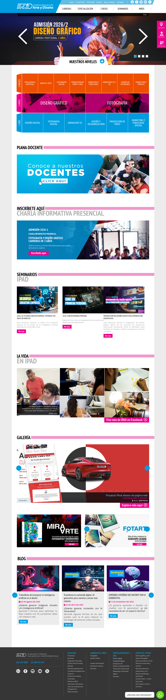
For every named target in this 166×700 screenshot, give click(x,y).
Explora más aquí (134, 505)
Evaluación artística (96, 666)
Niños (141, 8)
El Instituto (80, 2)
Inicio (72, 2)
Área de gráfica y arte (143, 656)
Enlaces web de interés (75, 663)
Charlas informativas (97, 663)
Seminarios (122, 8)
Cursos (104, 8)
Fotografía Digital (119, 661)
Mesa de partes (73, 692)
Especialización (85, 8)
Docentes (71, 658)
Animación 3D (117, 664)
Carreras (66, 8)
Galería (99, 2)
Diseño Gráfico (95, 658)
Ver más (23, 621)
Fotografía (93, 656)
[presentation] (18, 468)
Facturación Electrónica (75, 684)
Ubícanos (71, 674)
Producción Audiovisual (121, 669)
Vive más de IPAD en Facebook (126, 420)
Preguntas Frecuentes (75, 661)
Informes (120, 2)
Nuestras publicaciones (75, 668)
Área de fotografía (142, 658)
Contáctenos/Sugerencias (76, 671)
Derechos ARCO (73, 681)
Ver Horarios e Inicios (143, 684)
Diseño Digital (117, 658)
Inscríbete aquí (38, 253)
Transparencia (72, 689)
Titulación (90, 2)
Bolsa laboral (109, 2)
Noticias (70, 666)
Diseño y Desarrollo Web (121, 666)
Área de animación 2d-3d (144, 661)
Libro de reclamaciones (75, 687)
